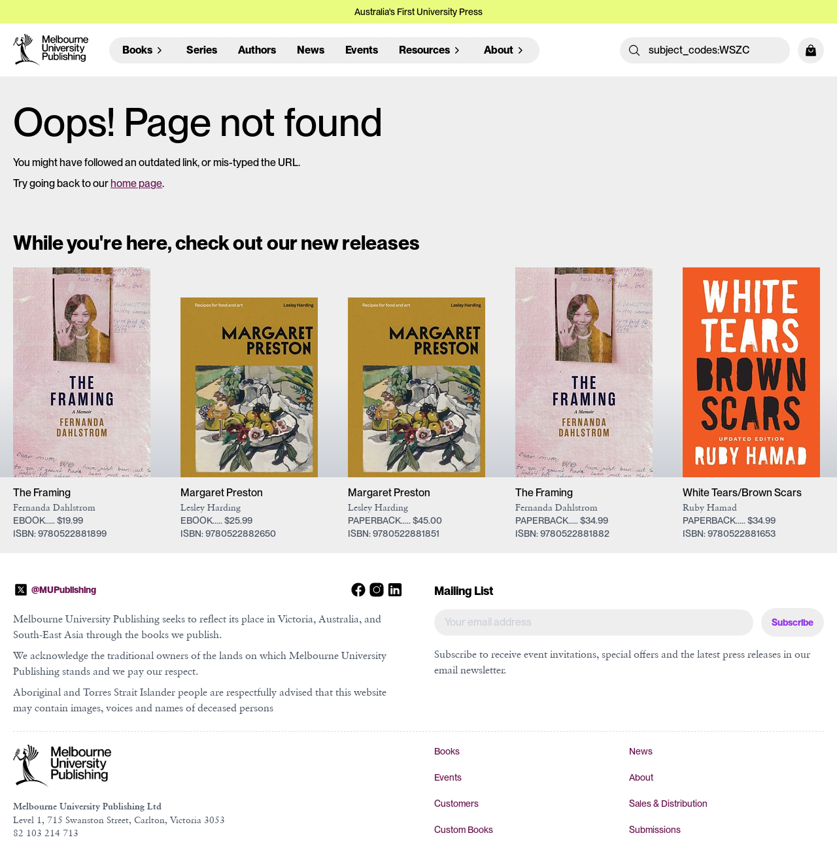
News (310, 50)
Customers (456, 803)
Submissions (655, 829)
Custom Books (463, 829)
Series (201, 50)
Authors (257, 50)
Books (447, 751)
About (641, 777)
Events (361, 50)
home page (136, 183)
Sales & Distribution (668, 803)
